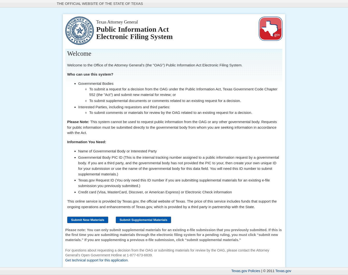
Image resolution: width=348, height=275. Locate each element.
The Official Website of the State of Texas (100, 4)
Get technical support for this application (96, 260)
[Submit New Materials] (87, 220)
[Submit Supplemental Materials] (143, 220)
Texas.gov (283, 271)
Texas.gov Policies (245, 271)
